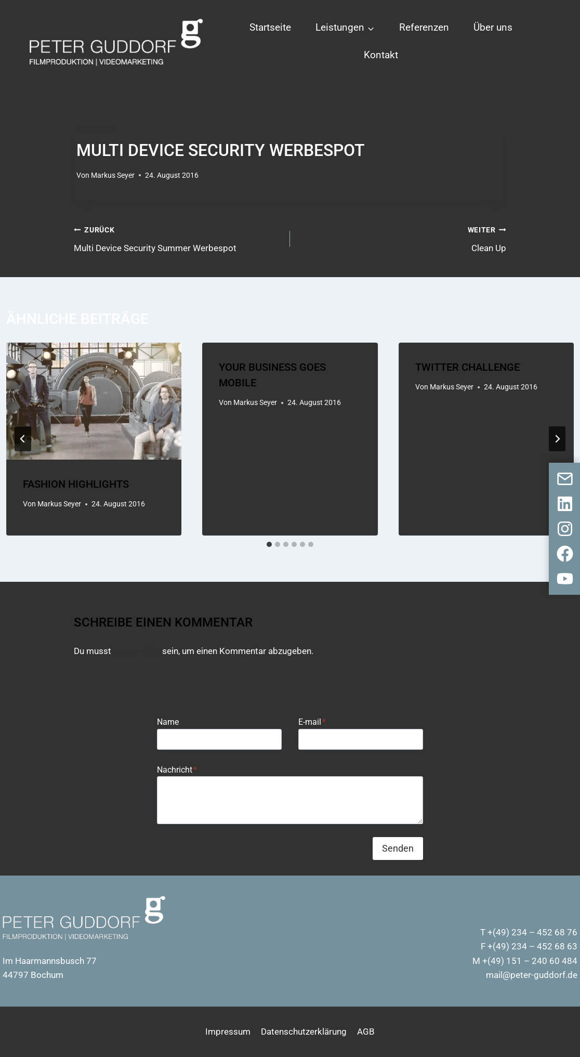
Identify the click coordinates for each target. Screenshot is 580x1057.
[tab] (269, 544)
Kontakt (381, 55)
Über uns (492, 27)
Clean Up (402, 238)
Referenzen (424, 27)
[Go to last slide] (23, 438)
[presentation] (93, 401)
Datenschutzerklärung (304, 1031)
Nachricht (177, 770)
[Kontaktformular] (565, 479)
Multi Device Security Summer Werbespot (177, 238)
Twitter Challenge (467, 367)
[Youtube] (565, 578)
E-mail (312, 722)
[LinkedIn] (565, 503)
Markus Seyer (113, 175)
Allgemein (95, 129)
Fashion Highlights (76, 484)
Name (168, 722)
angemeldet (136, 651)
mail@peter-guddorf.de (531, 975)
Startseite (270, 27)
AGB (366, 1031)
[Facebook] (565, 553)
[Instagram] (565, 528)
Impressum (228, 1031)
